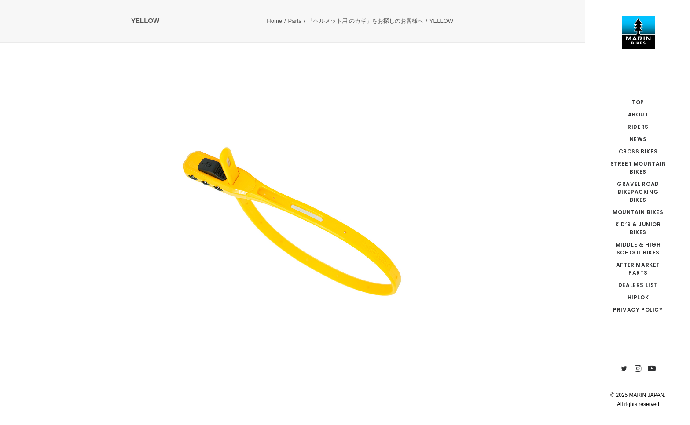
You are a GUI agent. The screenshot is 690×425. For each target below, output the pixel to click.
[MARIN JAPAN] (638, 32)
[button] (624, 369)
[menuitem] (624, 369)
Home (274, 21)
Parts (294, 21)
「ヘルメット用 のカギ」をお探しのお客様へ (366, 21)
